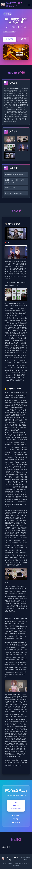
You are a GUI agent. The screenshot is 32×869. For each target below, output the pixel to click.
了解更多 (23, 39)
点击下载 (9, 39)
